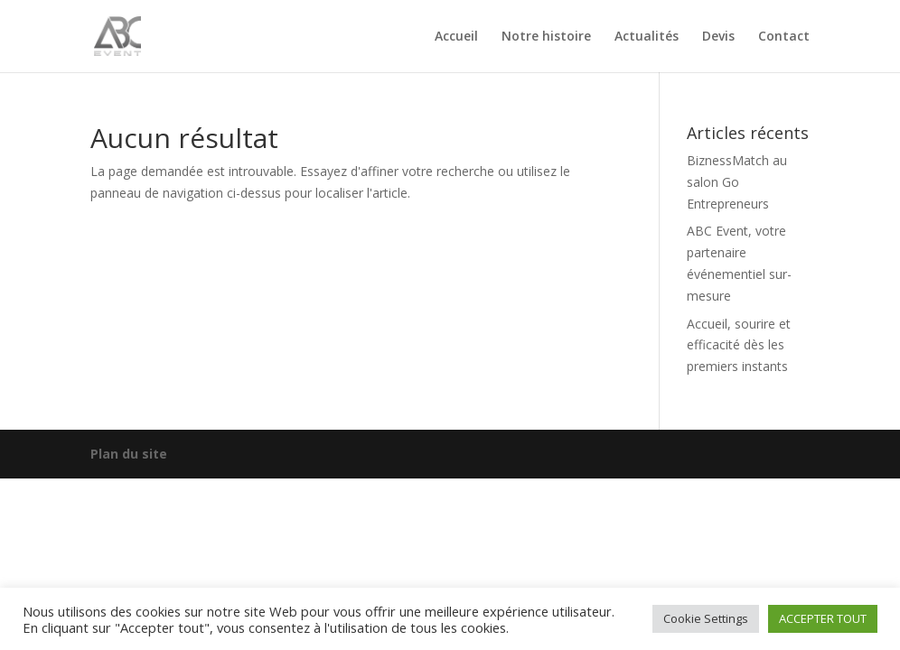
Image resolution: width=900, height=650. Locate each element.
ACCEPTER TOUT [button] (823, 618)
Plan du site (128, 453)
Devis (718, 37)
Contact (784, 37)
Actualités (646, 37)
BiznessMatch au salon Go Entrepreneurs (737, 182)
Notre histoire (546, 37)
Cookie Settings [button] (705, 618)
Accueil (456, 37)
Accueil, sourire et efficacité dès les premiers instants (739, 345)
